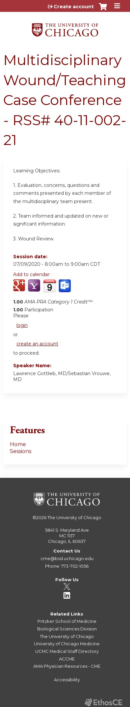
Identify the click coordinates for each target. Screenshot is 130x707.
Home (18, 444)
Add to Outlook (65, 289)
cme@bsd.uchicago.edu (66, 558)
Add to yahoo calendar (34, 289)
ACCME (67, 658)
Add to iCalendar (49, 289)
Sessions (20, 451)
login (22, 325)
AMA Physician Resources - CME (66, 666)
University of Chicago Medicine (67, 643)
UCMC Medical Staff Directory (67, 651)
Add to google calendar (19, 289)
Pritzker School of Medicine (67, 621)
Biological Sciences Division (67, 628)
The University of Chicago (74, 517)
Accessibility (67, 679)
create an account (37, 344)
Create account (74, 6)
